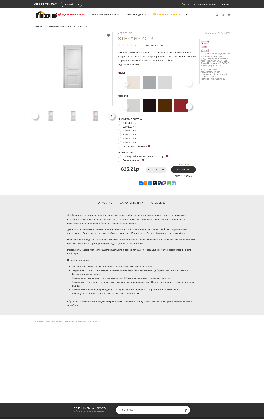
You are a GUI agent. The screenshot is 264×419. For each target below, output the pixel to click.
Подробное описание (128, 64)
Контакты (225, 4)
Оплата (185, 4)
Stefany (82, 321)
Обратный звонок (71, 4)
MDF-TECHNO (125, 33)
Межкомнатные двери (122, 14)
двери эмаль (70, 321)
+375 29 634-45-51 (46, 4)
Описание (105, 202)
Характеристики (131, 202)
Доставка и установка (205, 4)
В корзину (182, 169)
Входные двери (153, 14)
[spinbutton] (155, 169)
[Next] (189, 106)
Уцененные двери (87, 14)
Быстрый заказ (182, 176)
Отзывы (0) (158, 202)
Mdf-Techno (93, 321)
